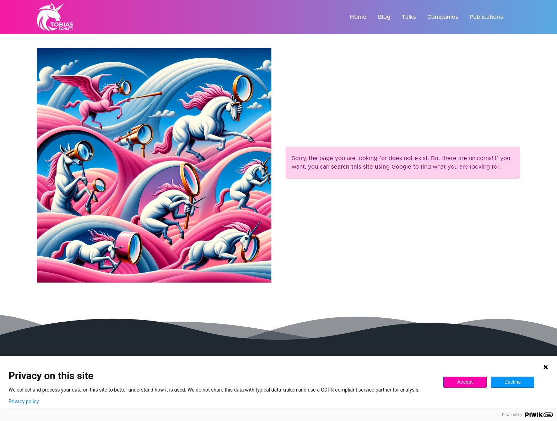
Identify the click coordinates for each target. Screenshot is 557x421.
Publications (486, 17)
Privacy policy (24, 401)
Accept (465, 382)
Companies (442, 17)
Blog (384, 17)
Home (358, 17)
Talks (409, 17)
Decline (512, 382)
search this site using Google (371, 167)
